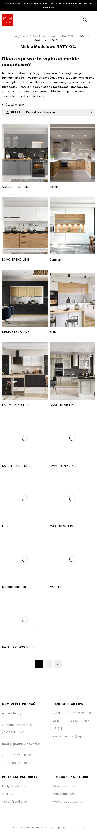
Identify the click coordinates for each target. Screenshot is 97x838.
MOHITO (56, 587)
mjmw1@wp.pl (75, 736)
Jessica (7, 794)
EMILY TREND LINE (16, 405)
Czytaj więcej (15, 104)
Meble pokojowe (64, 786)
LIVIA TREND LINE (63, 466)
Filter (15, 112)
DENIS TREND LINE (15, 332)
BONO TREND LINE (15, 259)
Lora (5, 526)
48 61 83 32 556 (79, 713)
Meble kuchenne (64, 794)
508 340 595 (72, 721)
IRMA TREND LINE (63, 405)
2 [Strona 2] (48, 664)
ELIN (53, 332)
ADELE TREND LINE (16, 187)
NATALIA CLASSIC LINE (18, 647)
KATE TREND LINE (15, 466)
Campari (55, 259)
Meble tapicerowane (67, 801)
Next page (58, 664)
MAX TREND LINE (62, 526)
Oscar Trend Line (14, 801)
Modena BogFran (14, 587)
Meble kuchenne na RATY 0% (54, 36)
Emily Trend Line (14, 786)
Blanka (54, 187)
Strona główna (18, 36)
